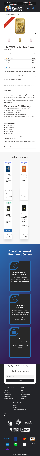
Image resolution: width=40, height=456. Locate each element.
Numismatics (24, 396)
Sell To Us (15, 407)
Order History (7, 394)
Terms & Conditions (8, 398)
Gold (22, 390)
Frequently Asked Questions (19, 409)
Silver (22, 392)
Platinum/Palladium (25, 394)
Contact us (7, 390)
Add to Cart (8, 230)
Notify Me (20, 75)
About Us (15, 405)
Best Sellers (23, 398)
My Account (7, 392)
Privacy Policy (7, 396)
